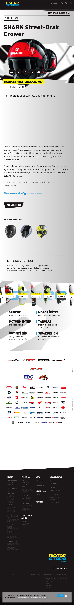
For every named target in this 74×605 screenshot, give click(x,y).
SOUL (27, 491)
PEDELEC (23, 486)
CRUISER (26, 490)
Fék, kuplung (10, 515)
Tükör (8, 521)
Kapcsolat (54, 3)
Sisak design (54, 502)
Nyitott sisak (11, 18)
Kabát (16, 505)
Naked (13, 484)
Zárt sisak (9, 495)
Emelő (9, 539)
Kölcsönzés (54, 494)
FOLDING (31, 490)
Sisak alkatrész (10, 499)
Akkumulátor (10, 512)
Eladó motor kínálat (12, 482)
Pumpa (30, 505)
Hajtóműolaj (10, 548)
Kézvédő (9, 532)
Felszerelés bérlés (40, 496)
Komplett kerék (25, 497)
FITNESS (23, 489)
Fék (22, 501)
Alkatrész (11, 511)
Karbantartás (12, 541)
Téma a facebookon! (23, 193)
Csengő (23, 505)
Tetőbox (39, 502)
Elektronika (10, 514)
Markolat (27, 507)
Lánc (18, 519)
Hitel (51, 481)
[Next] (71, 298)
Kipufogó (10, 520)
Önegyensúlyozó (25, 526)
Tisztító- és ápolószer (12, 549)
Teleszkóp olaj (11, 545)
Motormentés (53, 492)
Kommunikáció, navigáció (11, 534)
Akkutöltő (9, 526)
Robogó (27, 523)
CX (29, 488)
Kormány (15, 520)
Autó (38, 477)
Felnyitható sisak (11, 496)
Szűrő (12, 518)
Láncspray (9, 544)
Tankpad (10, 536)
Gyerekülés (24, 509)
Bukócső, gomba (11, 531)
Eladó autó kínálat (40, 482)
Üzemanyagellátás (11, 519)
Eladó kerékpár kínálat (25, 483)
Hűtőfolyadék (10, 547)
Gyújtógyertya (14, 516)
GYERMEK (23, 493)
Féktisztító (15, 544)
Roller (23, 527)
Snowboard (41, 491)
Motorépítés (54, 498)
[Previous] (3, 298)
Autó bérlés (40, 486)
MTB (27, 486)
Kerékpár (25, 477)
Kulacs (23, 507)
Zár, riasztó (10, 530)
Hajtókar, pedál (25, 500)
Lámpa (27, 505)
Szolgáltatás (56, 477)
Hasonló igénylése (13, 205)
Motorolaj (10, 543)
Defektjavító (10, 527)
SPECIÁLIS (23, 491)
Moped (23, 523)
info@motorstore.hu (19, 575)
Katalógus (25, 521)
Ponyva (14, 536)
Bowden (16, 512)
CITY (23, 490)
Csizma (9, 505)
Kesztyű (9, 507)
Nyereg (28, 498)
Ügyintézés (53, 484)
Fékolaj (15, 543)
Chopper (9, 484)
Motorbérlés (12, 488)
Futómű (16, 515)
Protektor (14, 507)
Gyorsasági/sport (11, 486)
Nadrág (13, 505)
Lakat (29, 509)
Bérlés (38, 505)
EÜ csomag (16, 528)
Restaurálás (52, 499)
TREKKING (31, 489)
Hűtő (8, 518)
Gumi (8, 516)
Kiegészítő (10, 508)
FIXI (28, 488)
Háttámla (17, 537)
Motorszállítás (55, 490)
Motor (10, 477)
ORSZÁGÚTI (23, 488)
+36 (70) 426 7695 (62, 575)
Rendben (60, 596)
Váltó (31, 500)
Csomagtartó (24, 508)
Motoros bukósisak (11, 492)
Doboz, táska (10, 528)
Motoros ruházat (10, 503)
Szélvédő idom (10, 537)
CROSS (26, 489)
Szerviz (52, 487)
